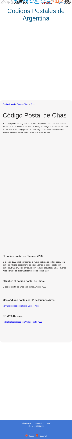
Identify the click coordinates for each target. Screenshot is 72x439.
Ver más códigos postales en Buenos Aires (21, 306)
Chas (32, 104)
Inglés (31, 436)
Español (43, 436)
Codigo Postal (9, 104)
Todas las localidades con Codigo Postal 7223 (22, 322)
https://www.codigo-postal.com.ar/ (36, 423)
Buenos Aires (22, 104)
